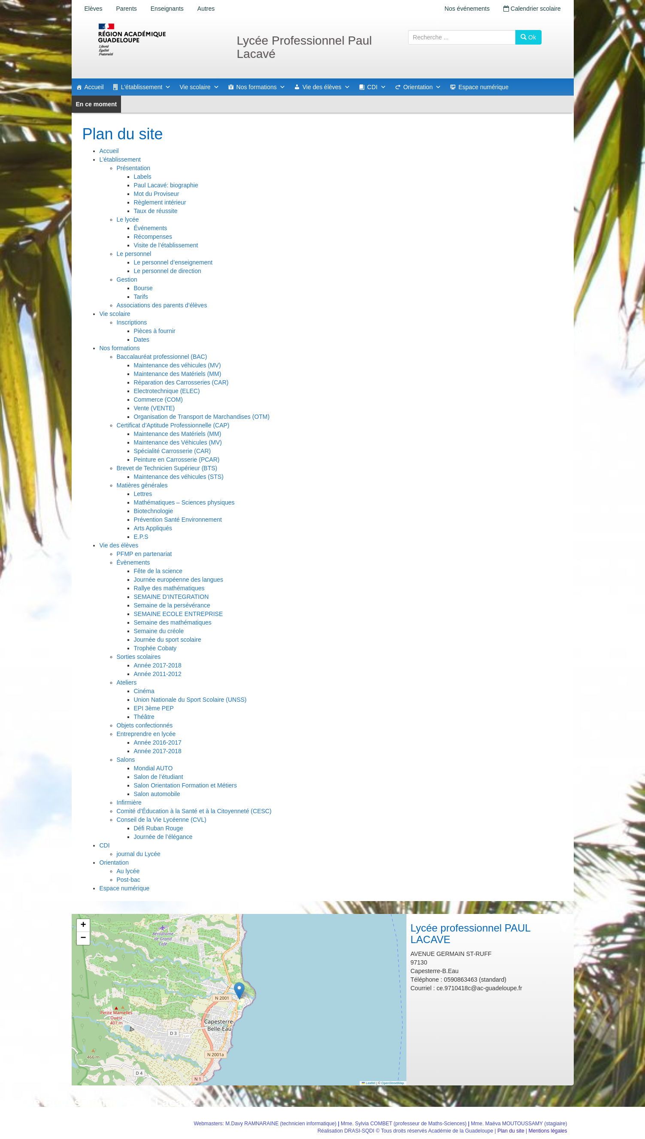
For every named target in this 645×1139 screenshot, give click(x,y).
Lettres (143, 493)
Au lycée (128, 871)
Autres (206, 8)
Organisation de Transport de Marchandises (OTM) (202, 416)
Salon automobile (157, 793)
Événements (150, 228)
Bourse (143, 288)
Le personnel (134, 253)
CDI (376, 87)
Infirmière (129, 802)
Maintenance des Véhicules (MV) (178, 442)
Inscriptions (132, 322)
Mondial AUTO (153, 768)
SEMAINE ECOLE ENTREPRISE (178, 613)
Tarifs (141, 296)
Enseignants (167, 8)
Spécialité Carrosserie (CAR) (172, 451)
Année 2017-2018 (158, 665)
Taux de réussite (156, 210)
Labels (142, 176)
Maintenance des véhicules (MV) (177, 365)
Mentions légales (547, 1131)
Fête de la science (158, 571)
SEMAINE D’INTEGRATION (171, 596)
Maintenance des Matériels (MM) (177, 373)
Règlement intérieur (160, 202)
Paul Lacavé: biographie (166, 185)
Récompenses (153, 236)
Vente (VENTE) (154, 408)
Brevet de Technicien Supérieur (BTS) (167, 468)
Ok (528, 37)
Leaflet (368, 1083)
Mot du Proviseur (156, 193)
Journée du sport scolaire (167, 639)
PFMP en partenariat (144, 553)
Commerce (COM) (158, 399)
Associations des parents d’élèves (162, 305)
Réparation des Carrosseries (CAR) (181, 382)
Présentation (134, 168)
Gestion (127, 279)
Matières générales (142, 485)
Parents (126, 8)
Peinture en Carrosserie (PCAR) (177, 459)
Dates (142, 339)
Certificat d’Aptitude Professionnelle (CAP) (173, 425)
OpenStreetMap (393, 1083)
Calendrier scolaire (532, 8)
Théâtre (144, 716)
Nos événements (467, 8)
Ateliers (127, 682)
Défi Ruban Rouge (158, 828)
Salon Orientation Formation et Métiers (185, 785)
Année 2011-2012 (158, 673)
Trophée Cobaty (155, 648)
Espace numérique (483, 87)
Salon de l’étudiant (158, 776)
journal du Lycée (138, 853)
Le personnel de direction (167, 270)
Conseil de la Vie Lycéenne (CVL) (161, 819)
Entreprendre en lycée (146, 733)
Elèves (94, 8)
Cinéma (144, 691)
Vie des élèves (326, 87)
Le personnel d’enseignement (173, 262)
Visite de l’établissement (166, 245)
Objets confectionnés (145, 725)
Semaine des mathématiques (173, 622)
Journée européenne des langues (179, 579)
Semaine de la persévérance (172, 605)
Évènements (133, 562)
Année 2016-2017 (158, 742)
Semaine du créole (159, 631)
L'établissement (146, 87)
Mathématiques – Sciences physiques (184, 502)
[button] (239, 991)
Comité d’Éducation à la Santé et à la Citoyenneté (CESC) (194, 811)
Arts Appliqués (153, 528)
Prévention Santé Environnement (178, 519)
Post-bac (128, 879)
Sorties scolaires (139, 656)
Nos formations (260, 87)
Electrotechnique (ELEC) (167, 391)
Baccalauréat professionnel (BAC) (162, 356)
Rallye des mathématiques (169, 588)
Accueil (94, 87)
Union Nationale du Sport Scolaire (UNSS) (190, 699)
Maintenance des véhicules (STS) (179, 476)
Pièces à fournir (155, 331)
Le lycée (128, 219)
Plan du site (510, 1131)
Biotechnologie (153, 511)
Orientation (422, 87)
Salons (126, 759)
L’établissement (120, 159)
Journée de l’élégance (163, 836)
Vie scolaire (199, 87)
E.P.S (141, 536)
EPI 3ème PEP (154, 708)
